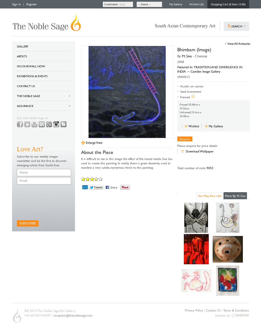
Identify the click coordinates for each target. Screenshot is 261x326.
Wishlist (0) (196, 4)
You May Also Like (209, 196)
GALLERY (22, 46)
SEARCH (236, 26)
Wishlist (193, 126)
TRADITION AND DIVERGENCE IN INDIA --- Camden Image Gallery (209, 69)
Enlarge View (94, 143)
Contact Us (213, 310)
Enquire (185, 139)
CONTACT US (26, 86)
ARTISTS (22, 56)
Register (31, 4)
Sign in (16, 4)
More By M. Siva (235, 196)
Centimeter (111, 4)
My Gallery (175, 4)
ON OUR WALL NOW (31, 66)
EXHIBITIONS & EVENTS (32, 76)
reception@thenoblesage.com (73, 315)
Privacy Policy (194, 310)
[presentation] (37, 202)
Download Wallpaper (200, 151)
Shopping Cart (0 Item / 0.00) (228, 4)
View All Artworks (238, 43)
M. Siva (187, 56)
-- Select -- (144, 4)
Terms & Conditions (236, 310)
